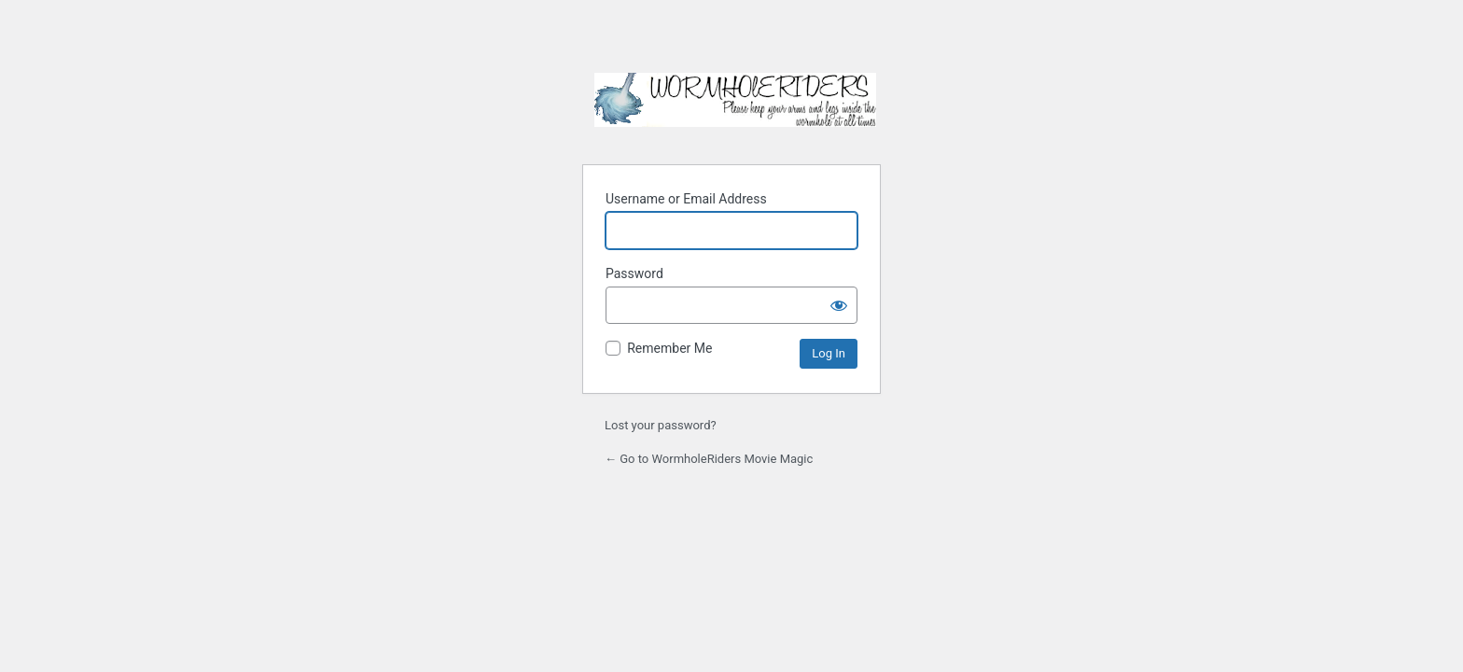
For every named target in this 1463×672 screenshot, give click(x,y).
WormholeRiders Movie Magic (735, 107)
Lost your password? (661, 425)
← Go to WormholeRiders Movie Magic (709, 459)
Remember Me (669, 348)
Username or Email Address (686, 198)
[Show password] (838, 305)
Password (634, 273)
